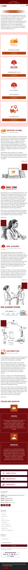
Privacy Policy (4, 522)
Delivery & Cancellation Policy (7, 530)
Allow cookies (6, 568)
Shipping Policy (4, 528)
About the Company (5, 520)
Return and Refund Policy (6, 526)
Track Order (14, 1)
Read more (12, 28)
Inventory (3, 514)
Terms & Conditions (5, 524)
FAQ (2, 518)
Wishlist (10, 2)
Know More (14, 53)
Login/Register (16, 2)
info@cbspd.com (8, 500)
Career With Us (4, 516)
